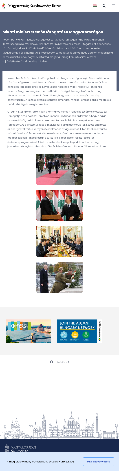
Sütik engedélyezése (98, 461)
